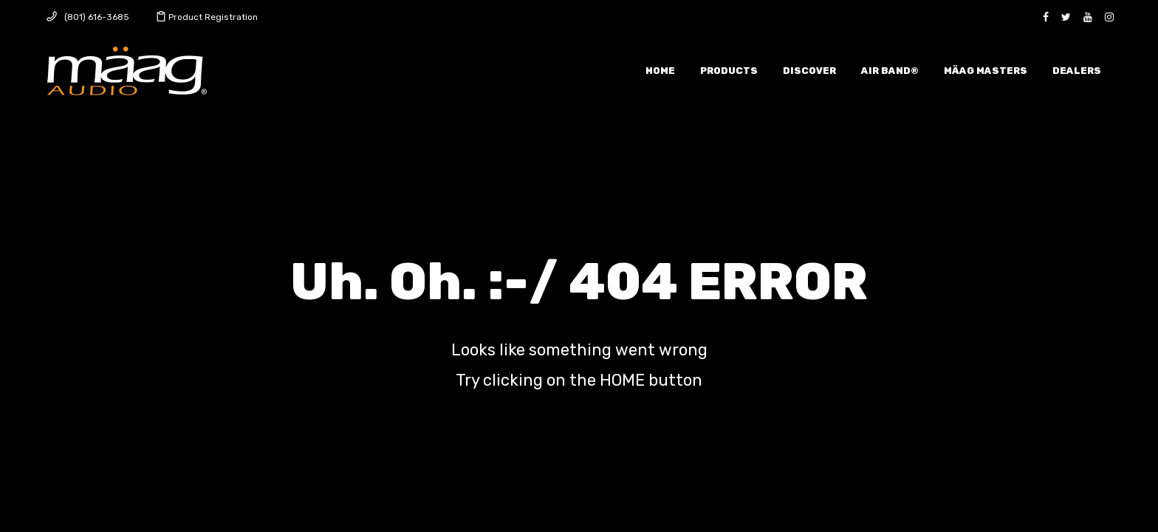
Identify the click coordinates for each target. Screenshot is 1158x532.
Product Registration (213, 17)
